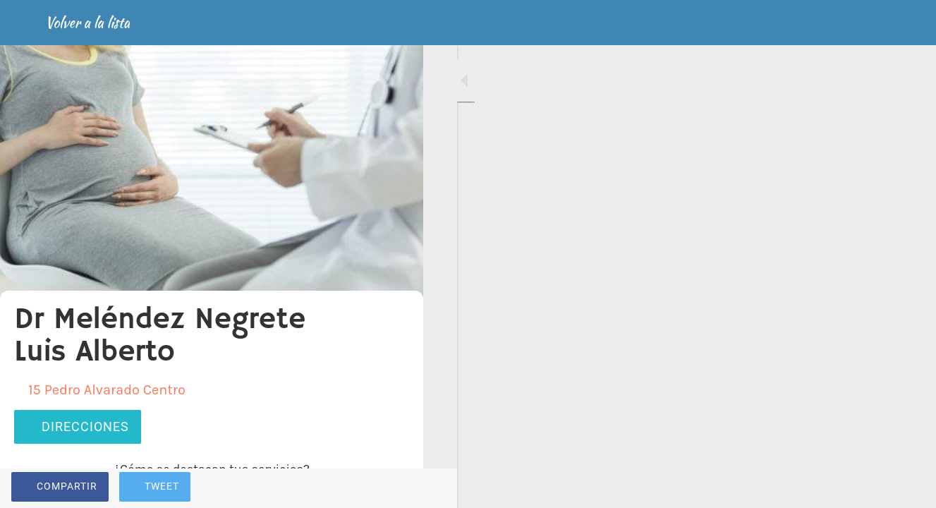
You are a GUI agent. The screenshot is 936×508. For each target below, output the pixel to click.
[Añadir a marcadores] (361, 488)
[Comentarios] (395, 488)
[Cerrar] (22, 22)
